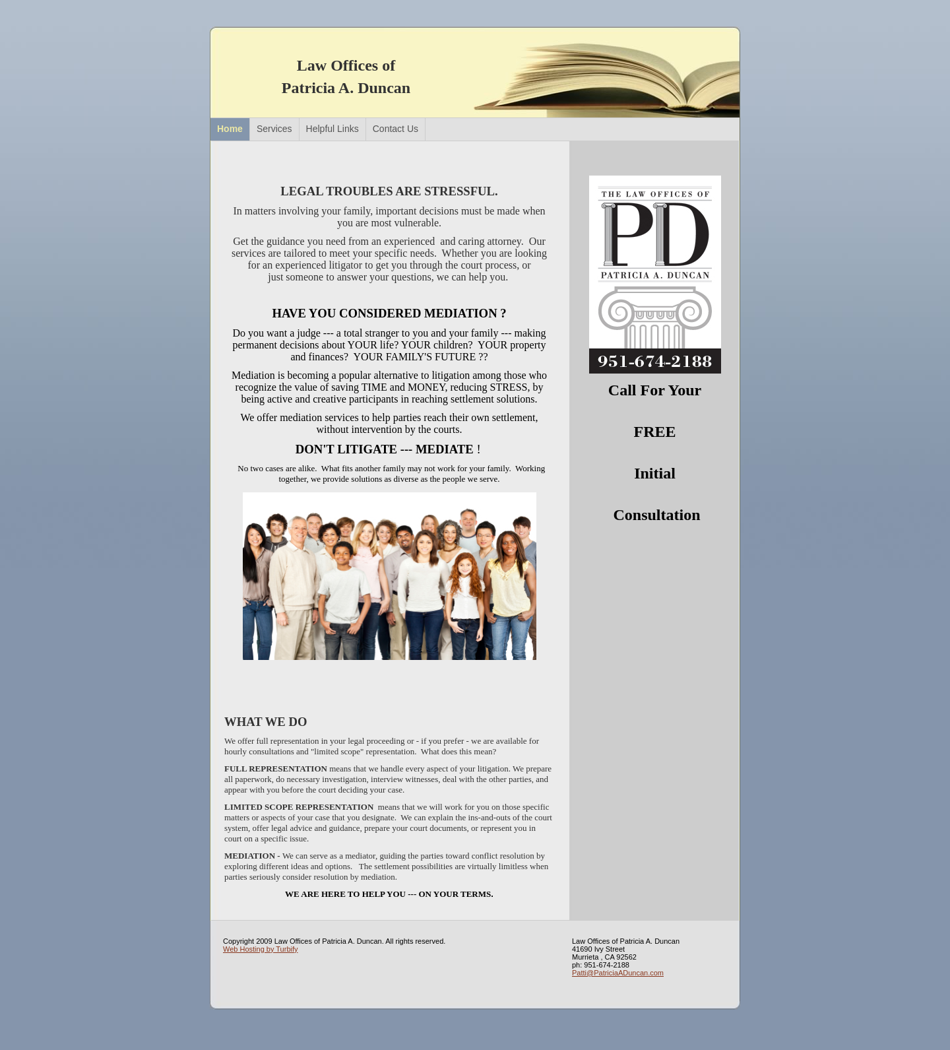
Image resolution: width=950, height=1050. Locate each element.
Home (230, 128)
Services (274, 128)
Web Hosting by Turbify (260, 949)
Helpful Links (332, 128)
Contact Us (395, 128)
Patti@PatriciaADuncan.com (618, 973)
